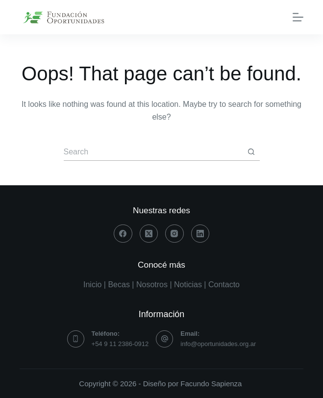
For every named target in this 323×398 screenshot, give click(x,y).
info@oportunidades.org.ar (218, 344)
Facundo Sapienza (211, 383)
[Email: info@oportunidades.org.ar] (164, 339)
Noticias (188, 284)
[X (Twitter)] (149, 233)
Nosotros (152, 284)
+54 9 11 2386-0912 (120, 344)
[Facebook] (123, 233)
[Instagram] (174, 233)
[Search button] (251, 152)
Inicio (92, 284)
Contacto (224, 284)
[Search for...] (153, 152)
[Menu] (298, 17)
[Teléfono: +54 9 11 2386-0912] (75, 339)
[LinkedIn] (200, 233)
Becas (118, 284)
